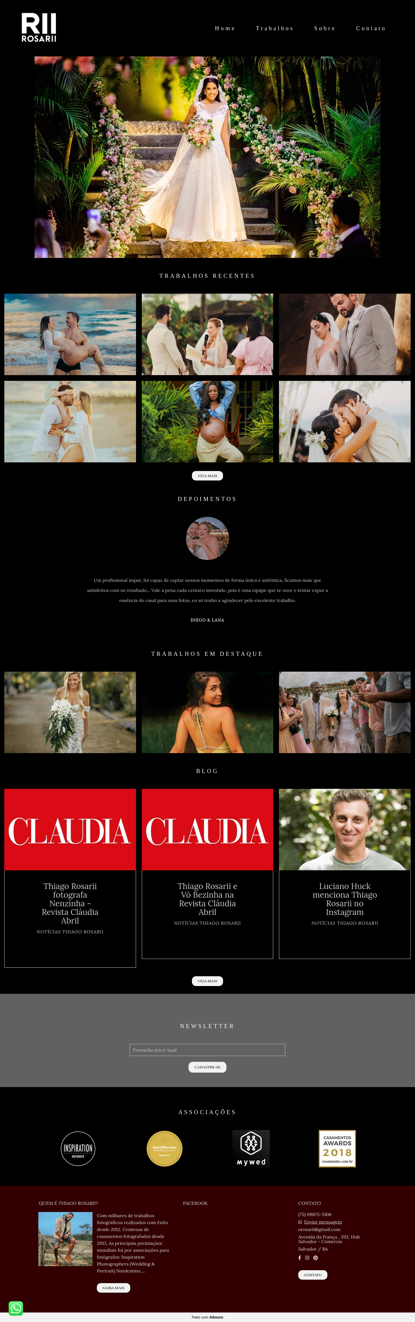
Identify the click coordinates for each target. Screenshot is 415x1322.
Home (225, 28)
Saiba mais (113, 1288)
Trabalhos (275, 28)
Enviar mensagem (323, 1222)
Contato (371, 28)
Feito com (207, 1317)
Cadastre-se (207, 1067)
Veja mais (208, 476)
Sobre (325, 28)
